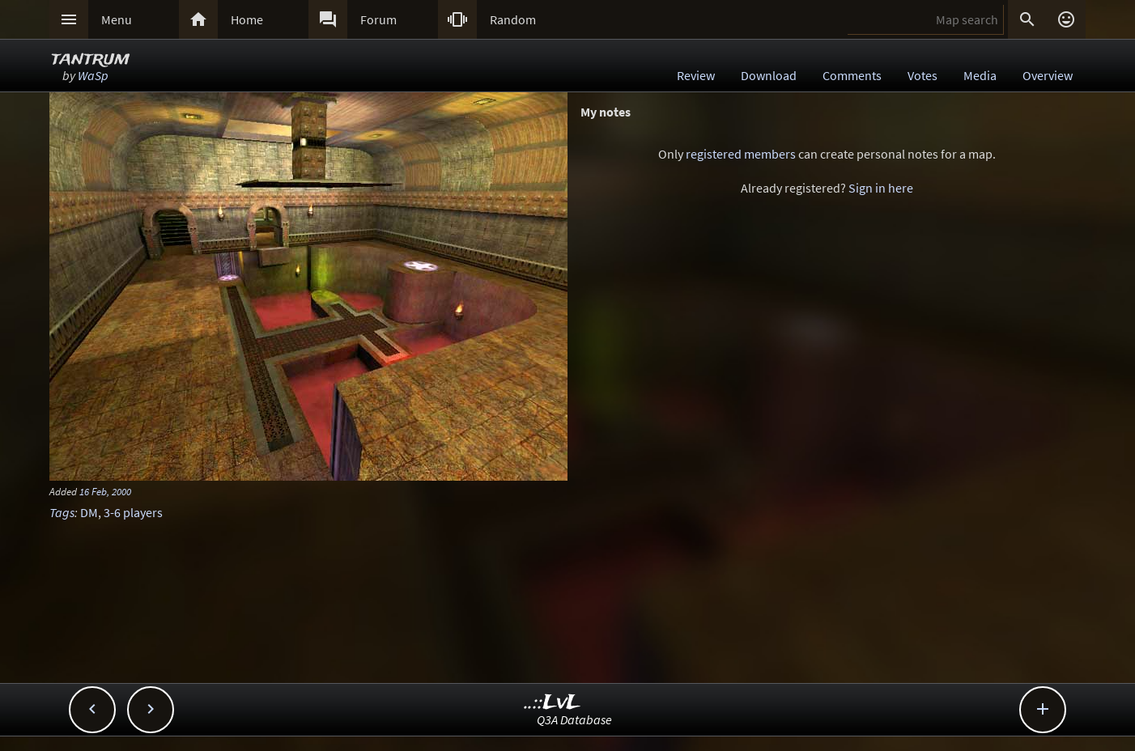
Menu (116, 19)
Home (247, 19)
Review (696, 75)
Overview (1047, 75)
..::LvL (552, 703)
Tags (61, 512)
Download (769, 75)
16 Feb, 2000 (105, 491)
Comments (852, 75)
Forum (378, 19)
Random (513, 19)
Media (980, 75)
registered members (741, 154)
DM (89, 512)
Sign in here (880, 188)
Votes (922, 75)
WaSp (93, 75)
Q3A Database (574, 719)
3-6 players (133, 512)
